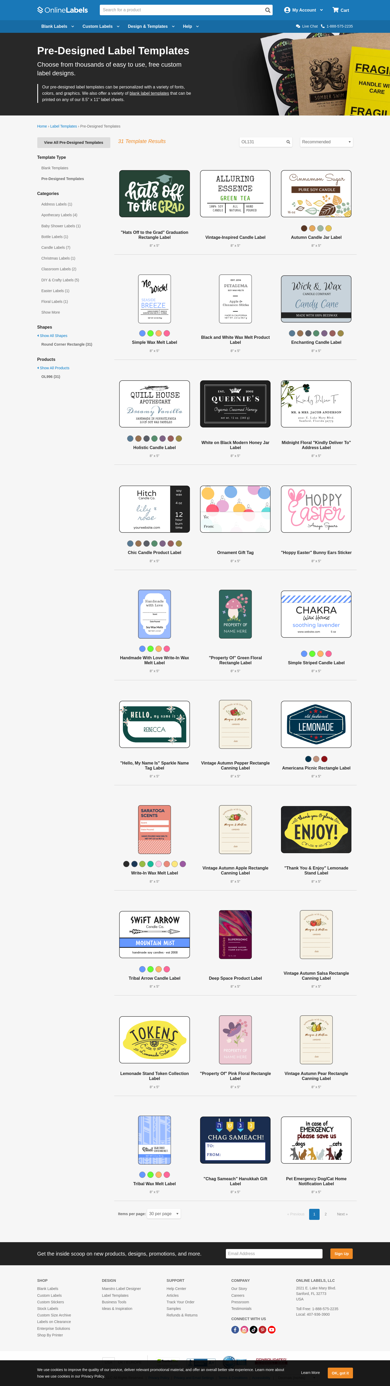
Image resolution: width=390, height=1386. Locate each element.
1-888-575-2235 (337, 26)
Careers (238, 1295)
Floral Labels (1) (54, 301)
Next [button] (341, 1214)
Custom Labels (49, 1295)
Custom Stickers (50, 1302)
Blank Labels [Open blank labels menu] (57, 26)
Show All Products (53, 368)
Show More (50, 312)
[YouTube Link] (271, 1329)
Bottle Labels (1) (54, 237)
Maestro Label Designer (121, 1289)
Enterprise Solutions (53, 1328)
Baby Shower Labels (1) (61, 226)
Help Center (176, 1289)
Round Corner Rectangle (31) (66, 344)
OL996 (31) (50, 377)
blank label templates (149, 93)
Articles (173, 1295)
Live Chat (307, 26)
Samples (174, 1308)
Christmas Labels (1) (58, 258)
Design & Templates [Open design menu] (151, 26)
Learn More (310, 1373)
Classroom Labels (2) (58, 269)
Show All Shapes (52, 336)
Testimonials (241, 1308)
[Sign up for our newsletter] (274, 1254)
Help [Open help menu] (191, 26)
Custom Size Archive (54, 1315)
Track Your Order (180, 1302)
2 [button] (326, 1214)
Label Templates (63, 126)
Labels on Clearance (54, 1322)
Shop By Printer (50, 1335)
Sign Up (342, 1254)
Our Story (239, 1289)
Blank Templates (54, 168)
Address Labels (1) (56, 204)
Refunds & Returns (182, 1315)
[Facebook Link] (235, 1329)
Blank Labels (47, 1289)
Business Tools (114, 1302)
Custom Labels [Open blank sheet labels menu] (100, 26)
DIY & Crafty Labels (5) (60, 280)
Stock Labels (47, 1308)
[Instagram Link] (245, 1329)
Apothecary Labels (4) (59, 215)
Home (42, 126)
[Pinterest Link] (263, 1329)
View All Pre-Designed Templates (73, 142)
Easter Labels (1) (55, 291)
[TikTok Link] (254, 1329)
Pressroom (240, 1302)
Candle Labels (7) (56, 247)
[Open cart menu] (341, 10)
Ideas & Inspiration (117, 1308)
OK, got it (340, 1373)
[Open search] (268, 10)
